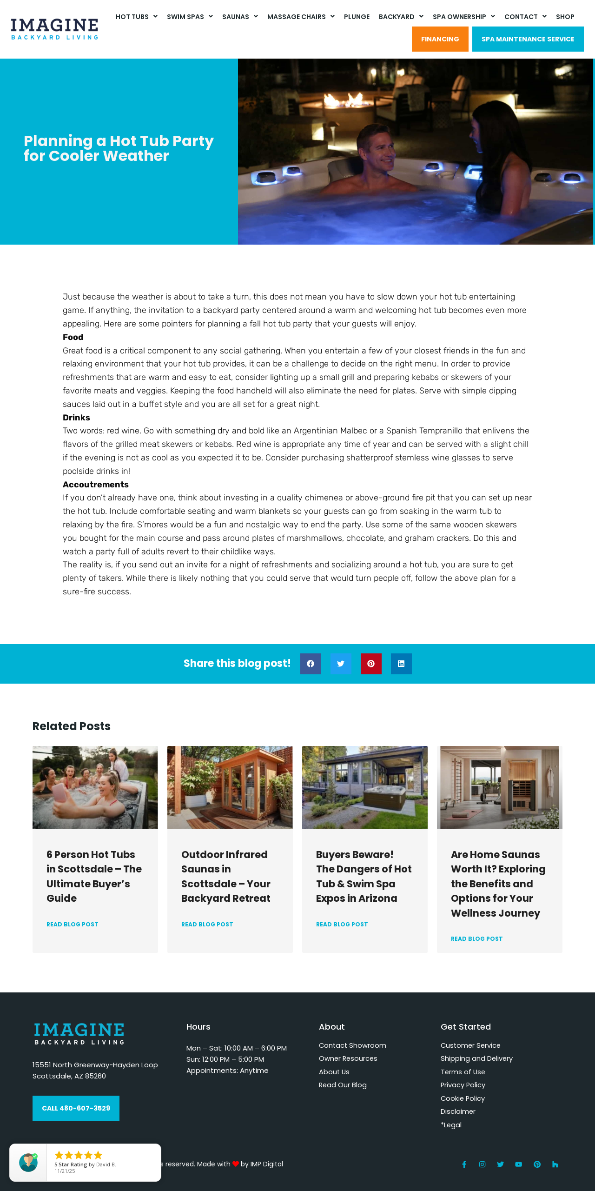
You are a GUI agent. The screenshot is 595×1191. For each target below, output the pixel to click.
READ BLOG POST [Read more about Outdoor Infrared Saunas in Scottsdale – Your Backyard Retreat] (207, 924)
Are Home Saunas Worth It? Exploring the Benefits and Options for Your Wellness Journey (498, 884)
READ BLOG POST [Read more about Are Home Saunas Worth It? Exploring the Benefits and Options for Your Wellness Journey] (477, 939)
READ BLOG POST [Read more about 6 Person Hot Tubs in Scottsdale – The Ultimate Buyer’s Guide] (72, 924)
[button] (310, 663)
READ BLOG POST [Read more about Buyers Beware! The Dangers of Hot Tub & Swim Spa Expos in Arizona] (342, 924)
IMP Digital (267, 1164)
